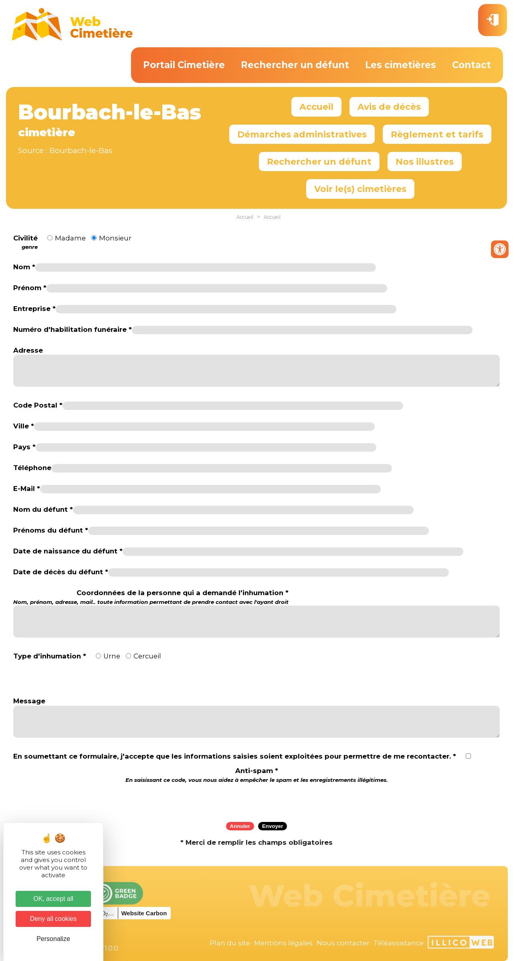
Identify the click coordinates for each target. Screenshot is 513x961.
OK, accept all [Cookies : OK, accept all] (53, 898)
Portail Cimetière (184, 65)
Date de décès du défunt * (60, 572)
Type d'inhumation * (49, 656)
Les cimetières (400, 65)
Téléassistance (399, 943)
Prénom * (29, 288)
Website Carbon (144, 913)
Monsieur (115, 238)
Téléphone (32, 468)
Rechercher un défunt (295, 65)
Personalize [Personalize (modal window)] (53, 938)
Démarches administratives (302, 134)
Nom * (24, 267)
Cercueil (147, 656)
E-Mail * (26, 489)
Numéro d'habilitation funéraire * (72, 329)
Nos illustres (425, 161)
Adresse (28, 350)
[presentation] (256, 800)
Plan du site (230, 943)
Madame (70, 238)
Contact (471, 65)
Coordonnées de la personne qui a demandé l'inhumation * (151, 597)
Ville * (23, 426)
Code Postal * (38, 405)
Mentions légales (283, 943)
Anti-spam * (256, 775)
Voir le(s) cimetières (360, 189)
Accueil (316, 106)
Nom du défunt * (43, 509)
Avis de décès (389, 106)
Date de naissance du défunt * (68, 551)
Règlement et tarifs (437, 134)
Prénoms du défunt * (50, 530)
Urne (111, 656)
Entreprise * (34, 309)
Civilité (25, 242)
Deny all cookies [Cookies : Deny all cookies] (53, 918)
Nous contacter (343, 943)
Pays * (24, 447)
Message (29, 701)
